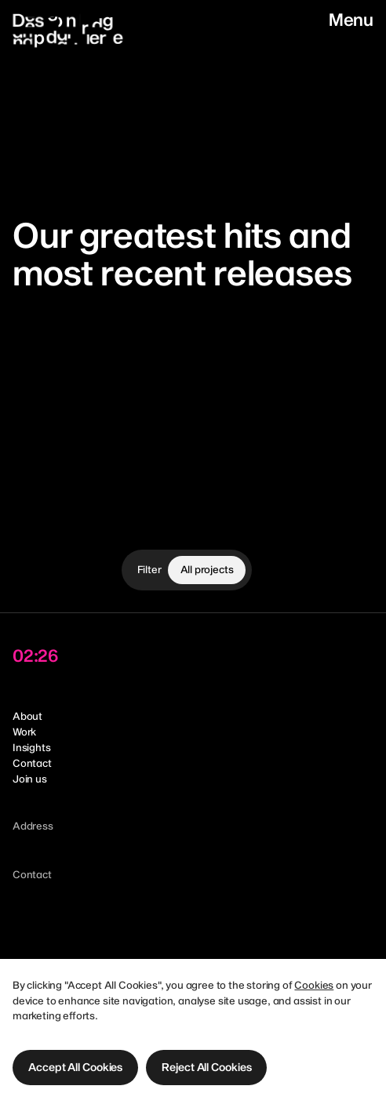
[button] (75, 1067)
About (27, 716)
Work (24, 731)
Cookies (313, 985)
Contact (32, 763)
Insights (32, 747)
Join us (30, 778)
